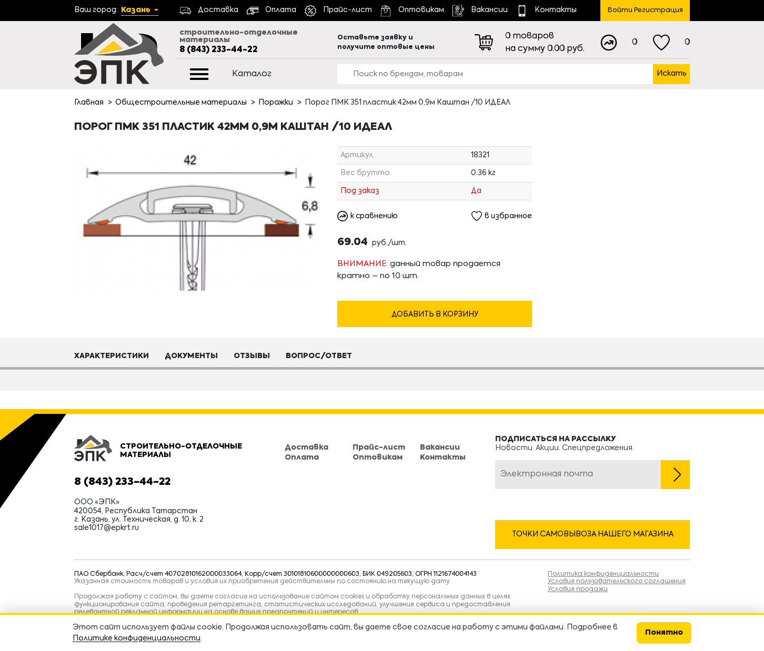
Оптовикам (378, 457)
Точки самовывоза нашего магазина (592, 534)
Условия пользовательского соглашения (617, 581)
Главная (89, 102)
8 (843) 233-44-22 (218, 50)
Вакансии (440, 448)
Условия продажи (578, 589)
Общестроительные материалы (181, 102)
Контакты (443, 457)
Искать (672, 73)
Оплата (302, 457)
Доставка (306, 448)
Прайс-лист (379, 448)
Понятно (664, 632)
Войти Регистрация (645, 10)
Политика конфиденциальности (603, 574)
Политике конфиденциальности (136, 638)
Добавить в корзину (434, 315)
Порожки (275, 102)
